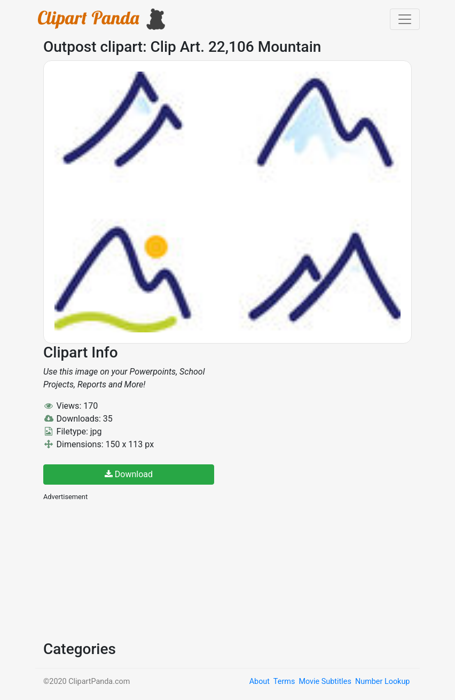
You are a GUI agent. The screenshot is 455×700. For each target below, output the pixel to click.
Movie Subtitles (325, 681)
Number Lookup (382, 681)
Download (129, 474)
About (259, 681)
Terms (284, 681)
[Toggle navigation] (405, 19)
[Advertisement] (123, 569)
